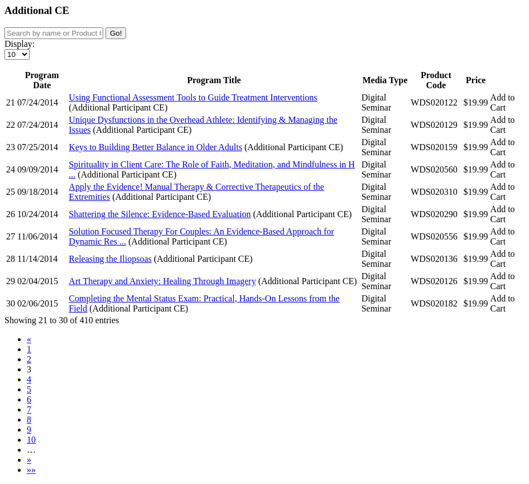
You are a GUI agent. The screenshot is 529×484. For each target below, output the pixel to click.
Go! (116, 33)
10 (31, 439)
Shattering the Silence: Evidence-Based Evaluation (160, 214)
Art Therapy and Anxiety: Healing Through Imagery (162, 281)
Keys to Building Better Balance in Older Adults (155, 147)
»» (31, 470)
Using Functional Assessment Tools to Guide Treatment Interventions (193, 97)
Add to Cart (502, 102)
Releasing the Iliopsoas (110, 258)
